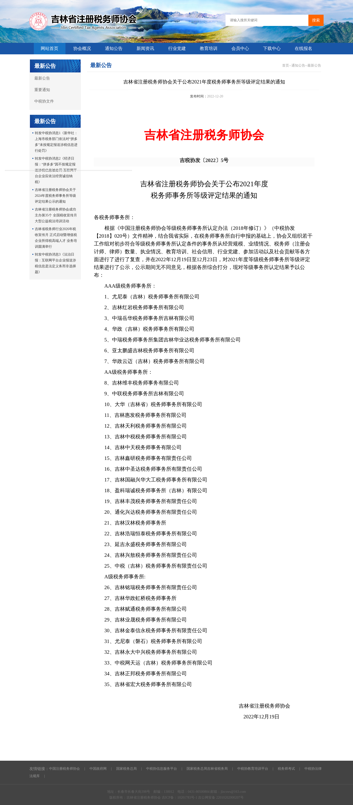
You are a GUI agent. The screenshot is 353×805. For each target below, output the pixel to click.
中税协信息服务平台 (161, 768)
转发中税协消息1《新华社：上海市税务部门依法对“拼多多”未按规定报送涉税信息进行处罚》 (56, 141)
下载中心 (272, 48)
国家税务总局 (126, 768)
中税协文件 (44, 101)
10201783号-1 (187, 797)
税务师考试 (286, 768)
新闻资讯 (145, 48)
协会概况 (82, 48)
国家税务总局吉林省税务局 (207, 768)
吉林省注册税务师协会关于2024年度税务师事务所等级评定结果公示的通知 (55, 195)
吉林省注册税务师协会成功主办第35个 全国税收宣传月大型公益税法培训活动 (56, 215)
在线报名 (303, 48)
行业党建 (177, 48)
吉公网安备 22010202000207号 (221, 797)
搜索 (316, 20)
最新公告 (42, 78)
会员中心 (240, 48)
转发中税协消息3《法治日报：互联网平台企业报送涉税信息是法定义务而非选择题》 (55, 263)
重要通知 (42, 90)
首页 (285, 65)
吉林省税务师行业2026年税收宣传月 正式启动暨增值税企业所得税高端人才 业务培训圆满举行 (56, 237)
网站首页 (49, 48)
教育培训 (208, 48)
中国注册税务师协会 (64, 768)
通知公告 (114, 48)
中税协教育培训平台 (252, 768)
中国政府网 (98, 768)
